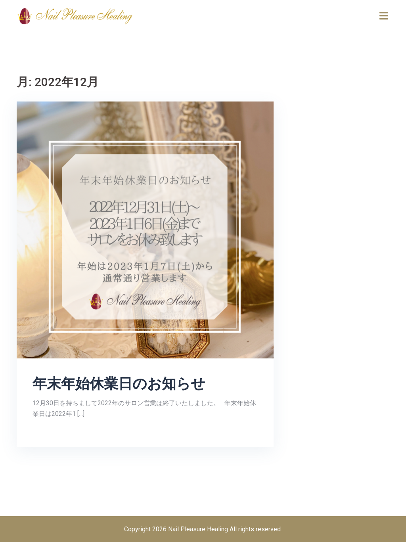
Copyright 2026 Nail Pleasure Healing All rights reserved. (203, 529)
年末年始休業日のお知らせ (119, 383)
